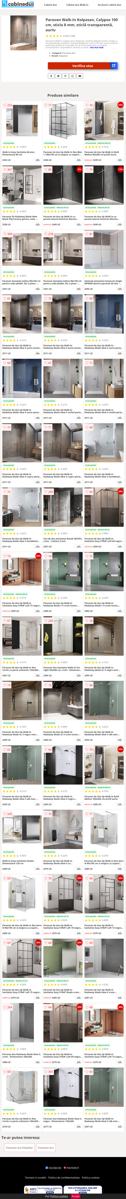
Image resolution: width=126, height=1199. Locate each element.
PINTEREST (71, 1168)
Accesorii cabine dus (109, 5)
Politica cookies (90, 1177)
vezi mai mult (97, 47)
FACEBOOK (53, 1168)
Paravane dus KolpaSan (19, 1147)
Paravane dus (46, 1147)
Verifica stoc (94, 65)
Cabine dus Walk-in (77, 5)
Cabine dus (50, 5)
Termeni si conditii (35, 1177)
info (38, 159)
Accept (76, 1196)
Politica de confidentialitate (64, 1177)
